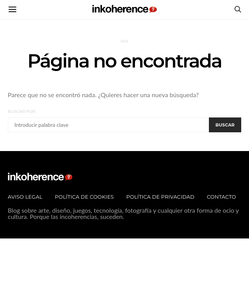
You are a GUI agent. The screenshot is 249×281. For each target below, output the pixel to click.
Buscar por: (22, 111)
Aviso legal (25, 197)
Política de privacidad (160, 197)
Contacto (221, 197)
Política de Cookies (84, 197)
